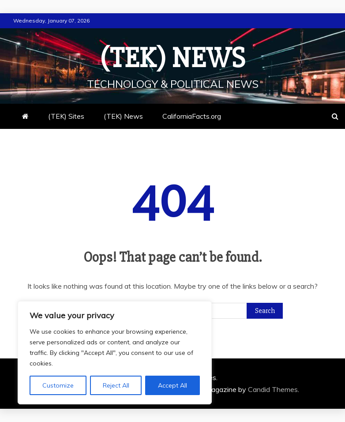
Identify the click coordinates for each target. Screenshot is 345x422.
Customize (58, 385)
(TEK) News (172, 58)
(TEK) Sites (66, 116)
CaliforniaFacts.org (191, 116)
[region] (115, 352)
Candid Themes (273, 389)
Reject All (116, 385)
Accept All (172, 385)
